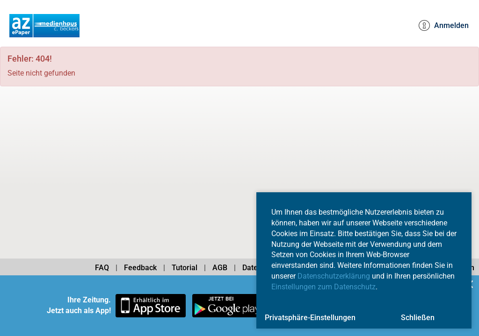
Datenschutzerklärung (334, 276)
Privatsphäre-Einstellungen (310, 317)
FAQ (102, 267)
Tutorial (184, 267)
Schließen (418, 317)
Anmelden (444, 25)
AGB (219, 267)
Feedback (140, 267)
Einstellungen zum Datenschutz (323, 286)
